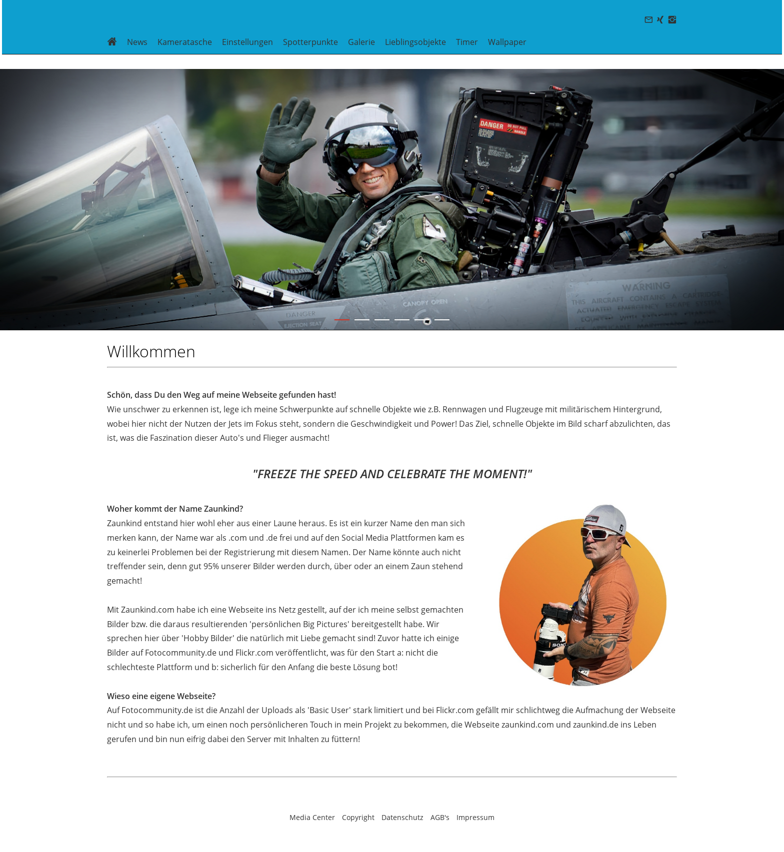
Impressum (475, 817)
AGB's (440, 817)
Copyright (358, 817)
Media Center (312, 817)
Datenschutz (403, 817)
